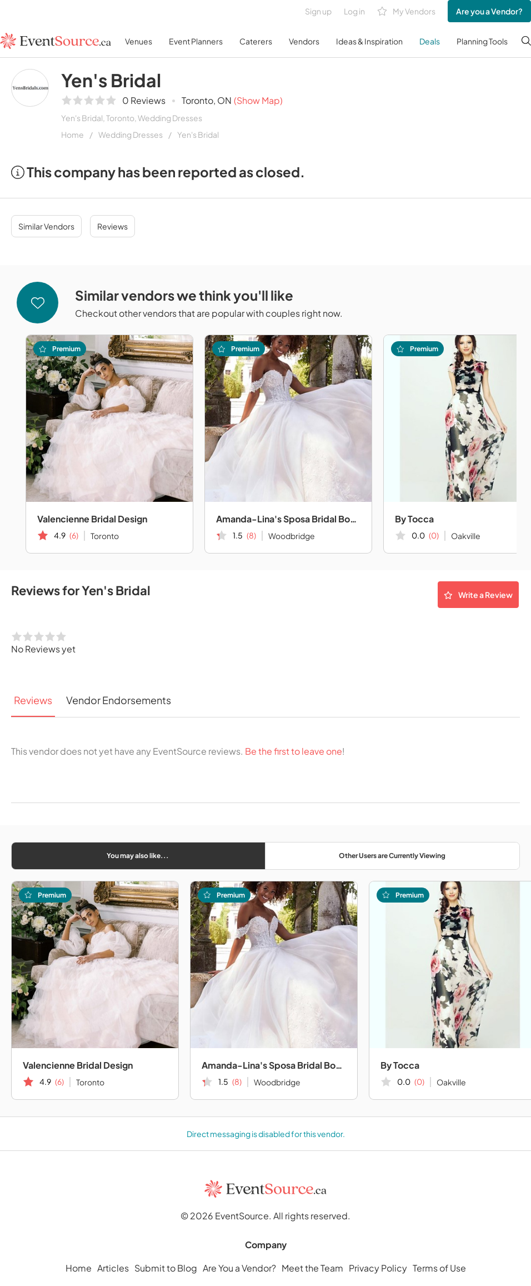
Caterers (255, 41)
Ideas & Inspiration (369, 41)
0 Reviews (144, 100)
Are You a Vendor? (239, 1268)
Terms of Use (439, 1268)
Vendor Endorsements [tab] (118, 700)
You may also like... (138, 855)
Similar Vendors (46, 226)
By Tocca (399, 1065)
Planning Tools (482, 41)
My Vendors (406, 11)
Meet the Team (312, 1268)
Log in (354, 11)
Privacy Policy (378, 1268)
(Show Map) (258, 100)
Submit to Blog (165, 1268)
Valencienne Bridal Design (92, 519)
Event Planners (196, 41)
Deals (429, 41)
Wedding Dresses (130, 134)
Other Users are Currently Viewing (392, 855)
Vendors (304, 41)
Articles (113, 1268)
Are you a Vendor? (489, 11)
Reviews (112, 226)
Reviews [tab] (33, 700)
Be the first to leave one (293, 751)
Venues (138, 41)
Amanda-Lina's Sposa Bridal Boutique (288, 519)
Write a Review (478, 594)
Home (72, 134)
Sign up (318, 11)
